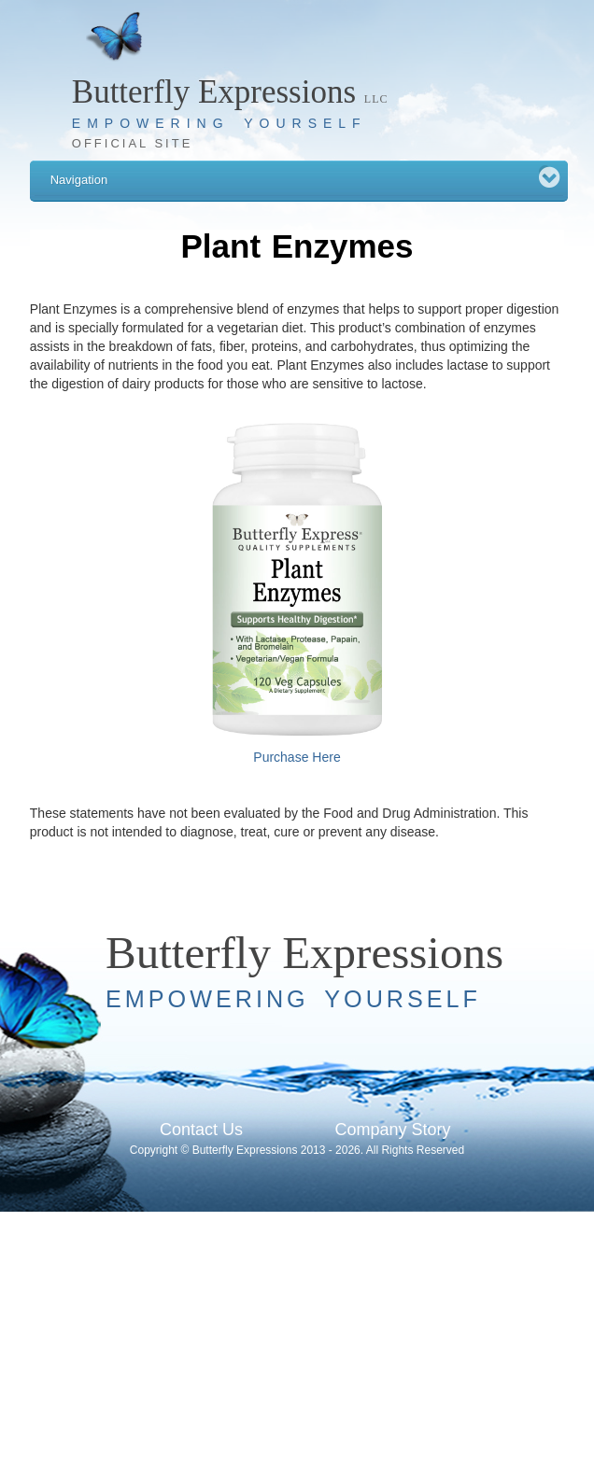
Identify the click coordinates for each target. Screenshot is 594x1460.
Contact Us (201, 1129)
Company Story (392, 1129)
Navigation (301, 176)
